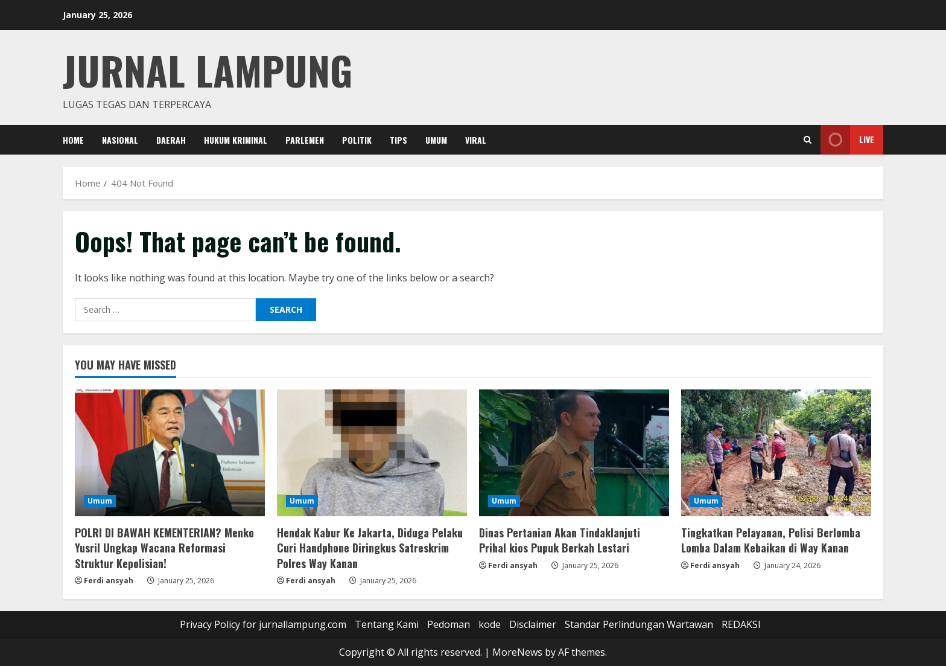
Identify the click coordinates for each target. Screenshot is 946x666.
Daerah (171, 139)
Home (73, 139)
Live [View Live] (847, 140)
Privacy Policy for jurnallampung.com (263, 624)
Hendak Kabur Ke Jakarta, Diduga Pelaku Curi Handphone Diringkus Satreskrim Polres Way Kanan (370, 548)
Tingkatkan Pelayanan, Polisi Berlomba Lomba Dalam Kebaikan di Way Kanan (770, 540)
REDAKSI (741, 624)
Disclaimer (532, 624)
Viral (475, 139)
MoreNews (517, 652)
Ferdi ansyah (108, 580)
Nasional (120, 139)
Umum (436, 139)
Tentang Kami (387, 624)
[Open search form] (807, 140)
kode (489, 624)
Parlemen (304, 139)
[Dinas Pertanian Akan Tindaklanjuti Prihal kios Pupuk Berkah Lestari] (574, 452)
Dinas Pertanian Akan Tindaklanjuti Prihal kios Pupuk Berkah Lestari (559, 540)
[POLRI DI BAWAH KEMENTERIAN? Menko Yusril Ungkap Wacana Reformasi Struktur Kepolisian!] (170, 452)
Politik (357, 139)
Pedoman (448, 624)
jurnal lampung (207, 69)
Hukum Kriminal (235, 139)
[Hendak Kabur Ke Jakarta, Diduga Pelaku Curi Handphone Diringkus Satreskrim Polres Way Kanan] (372, 452)
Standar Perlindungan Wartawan (639, 624)
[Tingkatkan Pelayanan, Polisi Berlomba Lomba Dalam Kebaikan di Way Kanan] (776, 452)
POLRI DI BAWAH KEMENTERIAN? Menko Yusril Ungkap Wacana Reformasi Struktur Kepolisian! (164, 548)
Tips (398, 139)
